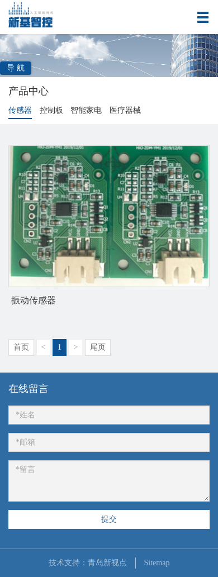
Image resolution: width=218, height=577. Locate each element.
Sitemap (157, 563)
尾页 (98, 347)
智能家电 (86, 110)
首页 (21, 347)
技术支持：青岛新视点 (88, 563)
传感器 (20, 110)
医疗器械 (125, 110)
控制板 (51, 110)
